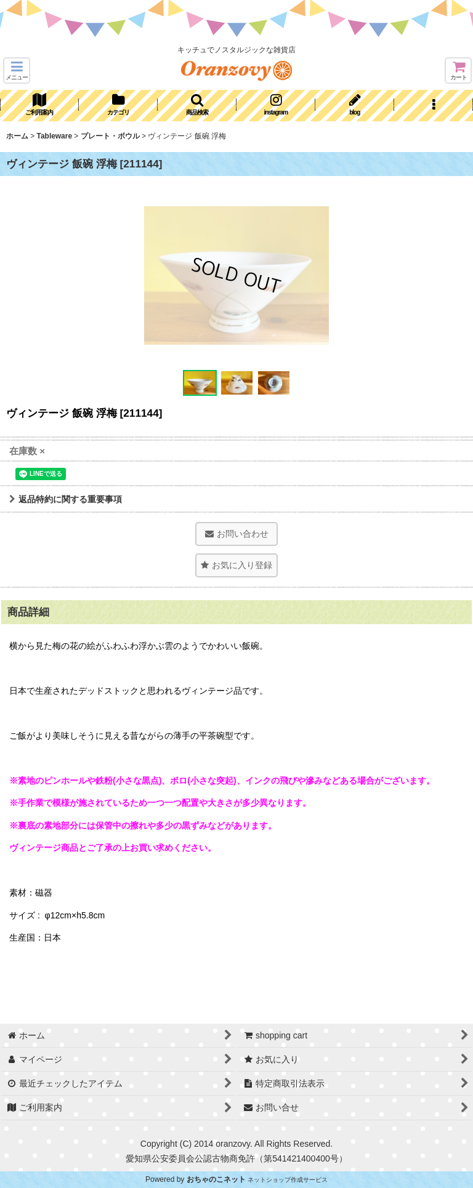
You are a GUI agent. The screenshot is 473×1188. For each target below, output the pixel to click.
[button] (16, 70)
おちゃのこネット (216, 1179)
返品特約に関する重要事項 (65, 499)
